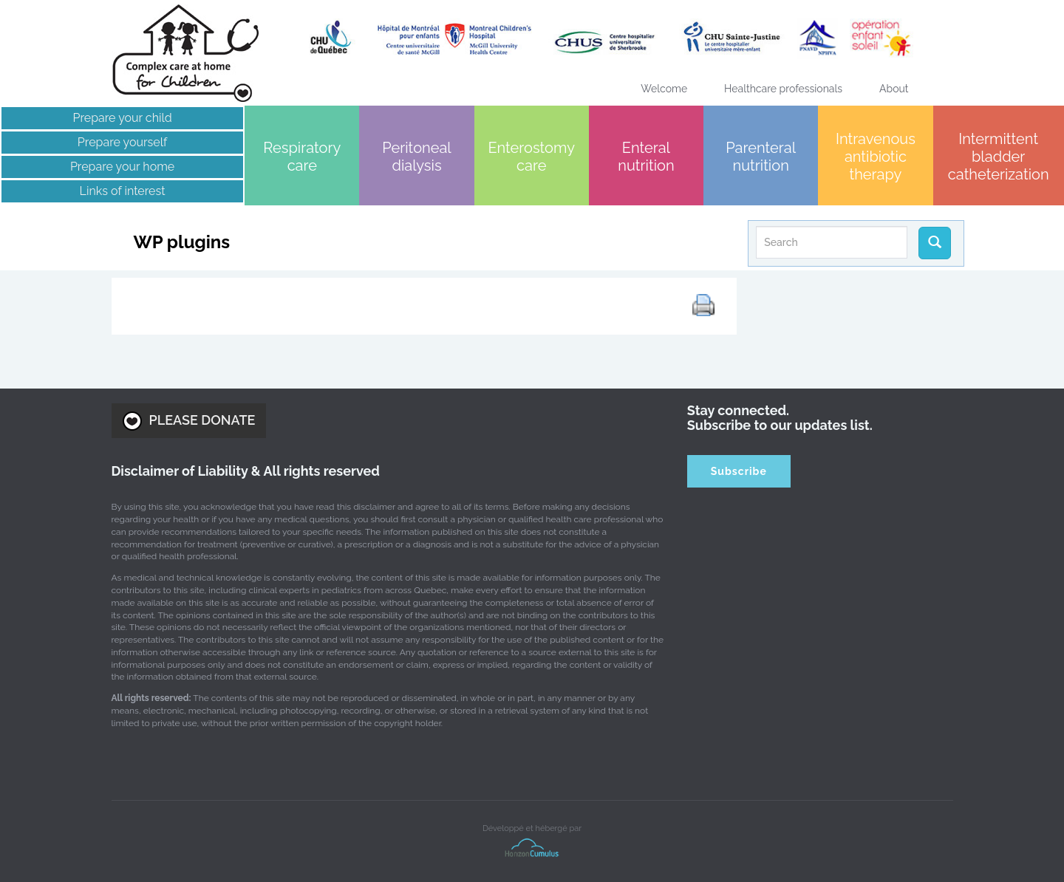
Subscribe (739, 471)
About (893, 89)
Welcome (664, 89)
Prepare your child (121, 118)
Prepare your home (122, 167)
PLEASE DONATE (189, 421)
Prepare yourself (122, 142)
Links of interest (123, 191)
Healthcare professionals (783, 89)
